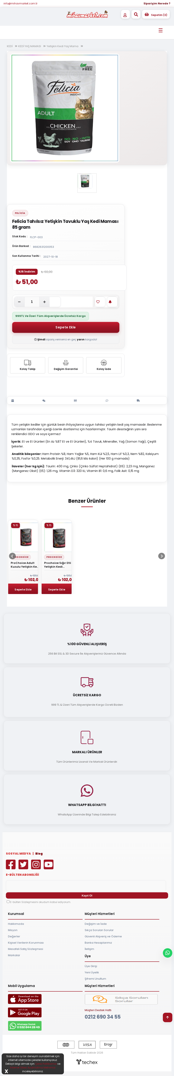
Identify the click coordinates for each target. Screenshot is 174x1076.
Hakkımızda (16, 924)
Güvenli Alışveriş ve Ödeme (103, 936)
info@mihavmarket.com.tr (20, 3)
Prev (12, 556)
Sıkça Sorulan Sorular (99, 930)
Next (161, 556)
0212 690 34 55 (103, 1017)
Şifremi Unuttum (95, 979)
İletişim (89, 949)
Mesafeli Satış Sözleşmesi (25, 949)
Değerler (14, 936)
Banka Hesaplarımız (98, 943)
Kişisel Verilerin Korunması (26, 943)
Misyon (12, 930)
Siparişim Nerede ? (157, 3)
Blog (39, 853)
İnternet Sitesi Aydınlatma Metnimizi (32, 1067)
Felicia (20, 213)
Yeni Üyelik (92, 972)
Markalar (14, 955)
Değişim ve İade (96, 924)
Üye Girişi (91, 966)
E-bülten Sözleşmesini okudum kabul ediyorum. (40, 902)
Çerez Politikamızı (46, 1064)
